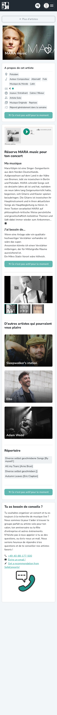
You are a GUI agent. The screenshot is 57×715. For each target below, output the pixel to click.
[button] (49, 5)
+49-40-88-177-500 (20, 556)
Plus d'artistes (30, 19)
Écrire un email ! (17, 559)
